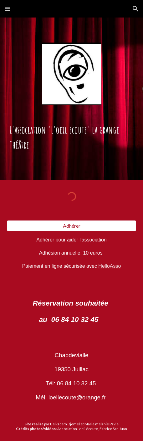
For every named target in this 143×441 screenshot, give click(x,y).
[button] (7, 8)
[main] (71, 137)
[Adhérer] (71, 225)
